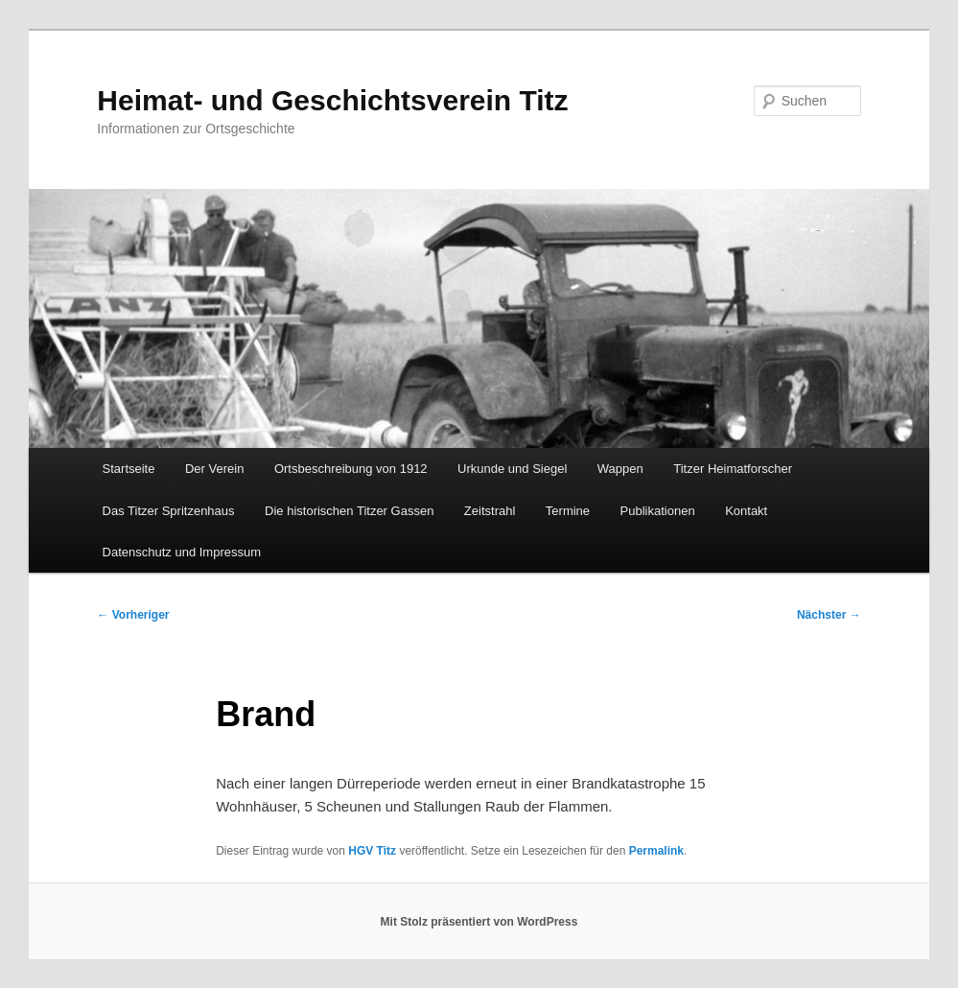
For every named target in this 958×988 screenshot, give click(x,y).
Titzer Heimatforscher (732, 468)
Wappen (620, 468)
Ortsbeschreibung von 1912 (351, 468)
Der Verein (214, 468)
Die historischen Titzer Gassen (349, 511)
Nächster (829, 615)
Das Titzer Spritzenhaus (169, 511)
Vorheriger (133, 615)
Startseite (129, 468)
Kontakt (746, 511)
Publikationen (657, 511)
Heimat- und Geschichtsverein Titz (332, 100)
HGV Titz (372, 851)
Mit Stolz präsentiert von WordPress (479, 922)
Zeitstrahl (489, 511)
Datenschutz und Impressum (182, 552)
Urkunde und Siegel (512, 468)
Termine (568, 511)
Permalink (656, 851)
